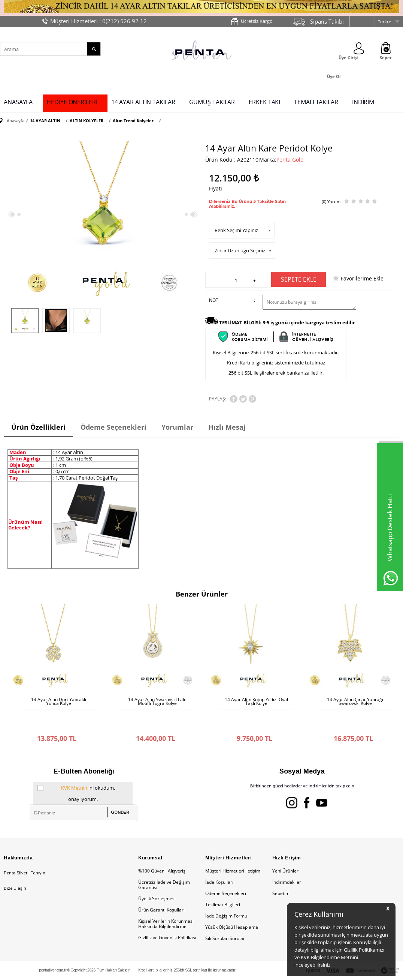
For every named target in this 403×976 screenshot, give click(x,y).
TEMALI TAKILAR (316, 102)
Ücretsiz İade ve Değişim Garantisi (164, 862)
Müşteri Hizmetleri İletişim (232, 848)
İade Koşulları (219, 859)
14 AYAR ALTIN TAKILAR (143, 102)
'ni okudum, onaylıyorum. (76, 770)
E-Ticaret (178, 966)
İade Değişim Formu (226, 893)
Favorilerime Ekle (362, 278)
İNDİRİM (363, 102)
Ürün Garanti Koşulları (161, 887)
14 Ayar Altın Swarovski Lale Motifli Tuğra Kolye (157, 701)
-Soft (162, 966)
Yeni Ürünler (285, 848)
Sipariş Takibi (327, 21)
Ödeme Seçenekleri (225, 871)
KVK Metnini (74, 765)
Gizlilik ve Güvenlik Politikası (167, 915)
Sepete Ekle (298, 279)
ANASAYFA (18, 102)
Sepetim (281, 871)
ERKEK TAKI (264, 102)
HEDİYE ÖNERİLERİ (71, 102)
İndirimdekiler (286, 859)
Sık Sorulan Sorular (225, 916)
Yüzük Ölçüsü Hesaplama (231, 904)
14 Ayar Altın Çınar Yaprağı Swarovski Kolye (355, 701)
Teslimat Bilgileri (222, 882)
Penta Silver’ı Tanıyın (24, 850)
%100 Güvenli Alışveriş (161, 848)
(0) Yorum (331, 201)
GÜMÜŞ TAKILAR (212, 102)
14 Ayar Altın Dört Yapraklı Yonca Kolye (58, 701)
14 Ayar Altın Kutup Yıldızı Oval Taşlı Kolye (256, 701)
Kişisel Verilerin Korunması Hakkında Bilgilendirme (166, 901)
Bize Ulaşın (15, 866)
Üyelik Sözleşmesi (157, 876)
